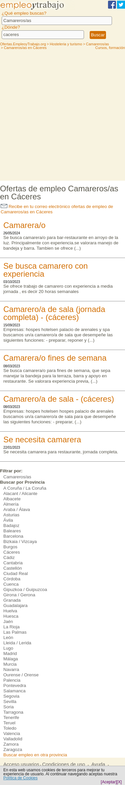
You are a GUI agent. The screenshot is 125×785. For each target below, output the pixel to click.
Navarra (11, 669)
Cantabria (13, 562)
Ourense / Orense (21, 674)
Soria (8, 706)
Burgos (10, 546)
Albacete (12, 498)
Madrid (10, 653)
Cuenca (11, 584)
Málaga (10, 658)
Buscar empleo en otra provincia (35, 754)
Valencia (11, 733)
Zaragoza (12, 749)
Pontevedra (14, 685)
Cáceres (11, 552)
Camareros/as (17, 476)
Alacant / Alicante (20, 493)
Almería (11, 504)
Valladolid (12, 738)
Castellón (12, 568)
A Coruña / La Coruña (24, 488)
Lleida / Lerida (17, 642)
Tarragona (13, 712)
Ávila (8, 520)
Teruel (9, 722)
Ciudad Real (15, 573)
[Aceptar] (109, 782)
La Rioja (11, 626)
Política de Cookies (20, 778)
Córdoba (11, 578)
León (8, 637)
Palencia (11, 680)
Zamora (11, 744)
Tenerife (11, 717)
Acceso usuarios (21, 764)
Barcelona (13, 536)
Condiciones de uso (63, 764)
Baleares (12, 530)
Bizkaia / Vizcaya (20, 541)
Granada (12, 600)
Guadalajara (15, 605)
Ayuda (98, 764)
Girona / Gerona (19, 594)
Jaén (8, 621)
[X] (119, 782)
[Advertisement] (62, 114)
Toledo (9, 728)
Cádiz (9, 557)
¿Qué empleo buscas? (24, 13)
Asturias (11, 514)
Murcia (10, 664)
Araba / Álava (16, 509)
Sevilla (9, 701)
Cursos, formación (110, 48)
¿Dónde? (11, 27)
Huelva (10, 610)
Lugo (8, 648)
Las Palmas (15, 632)
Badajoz (11, 525)
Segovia (11, 696)
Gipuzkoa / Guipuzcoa (25, 589)
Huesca (10, 616)
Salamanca (14, 690)
